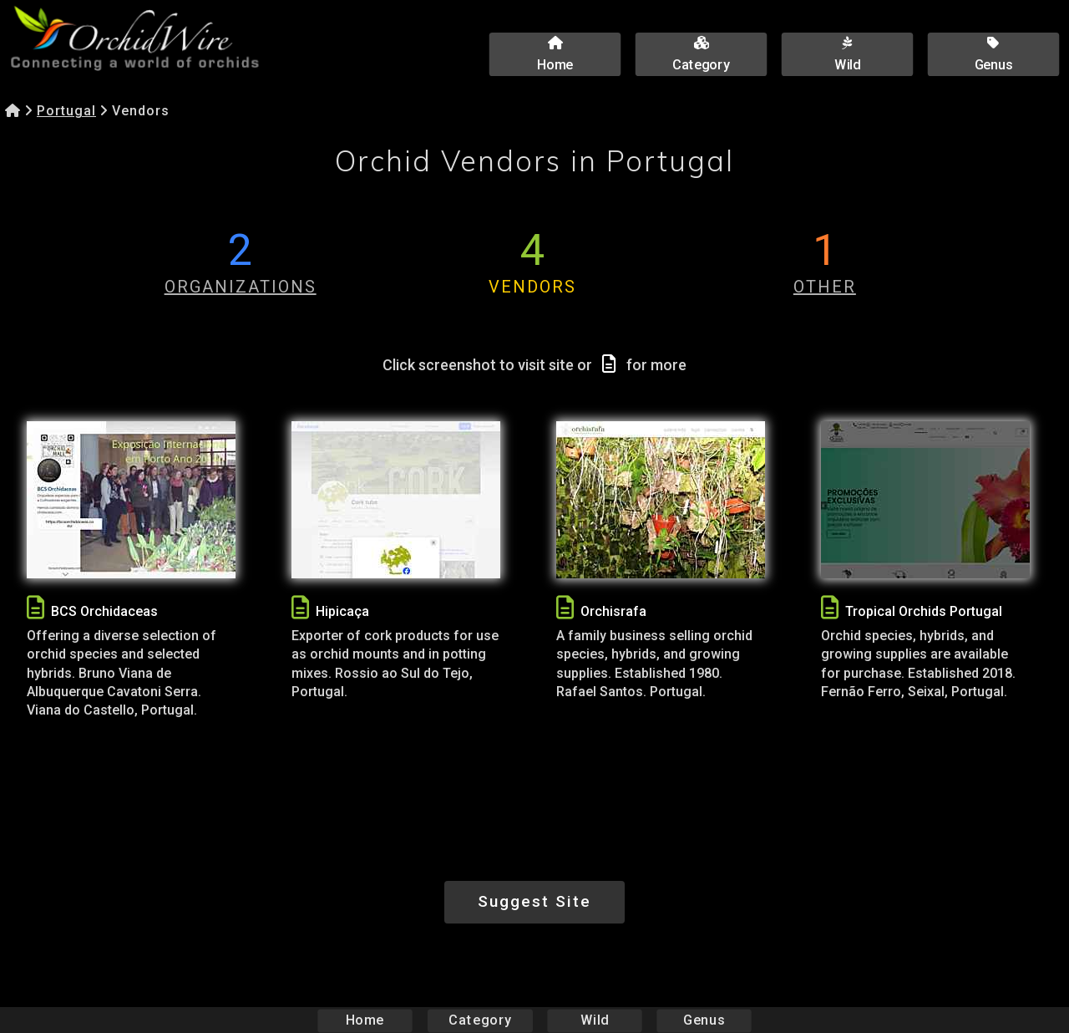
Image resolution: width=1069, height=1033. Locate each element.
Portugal (66, 111)
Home (365, 1020)
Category (480, 1020)
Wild (594, 1020)
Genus (703, 1020)
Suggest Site (534, 901)
